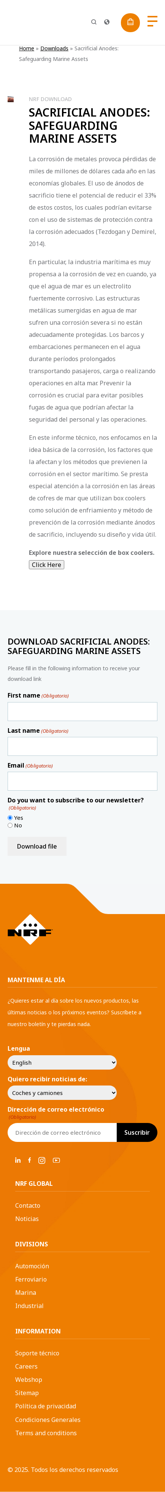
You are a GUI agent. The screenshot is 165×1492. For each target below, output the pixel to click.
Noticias (27, 1219)
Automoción (32, 1266)
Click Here (46, 565)
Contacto (27, 1205)
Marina (25, 1292)
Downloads (54, 48)
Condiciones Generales (48, 1420)
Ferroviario (31, 1279)
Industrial (29, 1306)
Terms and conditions (46, 1433)
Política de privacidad (45, 1406)
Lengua (19, 1048)
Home (26, 48)
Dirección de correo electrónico (56, 1113)
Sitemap (27, 1393)
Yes (18, 818)
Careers (26, 1366)
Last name (38, 730)
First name (38, 695)
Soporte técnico (37, 1353)
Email (30, 765)
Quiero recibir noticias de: (47, 1079)
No (18, 825)
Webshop (28, 1379)
